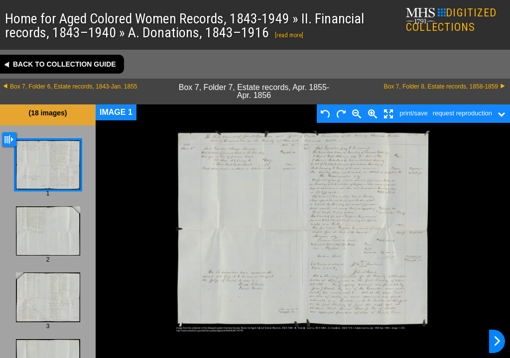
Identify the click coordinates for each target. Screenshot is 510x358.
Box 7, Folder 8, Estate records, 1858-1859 (441, 87)
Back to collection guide (64, 64)
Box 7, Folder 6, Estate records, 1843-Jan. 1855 (73, 87)
